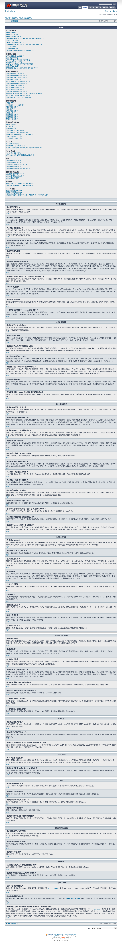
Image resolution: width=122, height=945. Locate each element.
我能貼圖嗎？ (10, 109)
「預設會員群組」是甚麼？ (15, 136)
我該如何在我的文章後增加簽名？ (17, 77)
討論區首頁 (14, 21)
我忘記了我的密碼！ (12, 40)
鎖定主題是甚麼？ (12, 117)
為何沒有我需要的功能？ (14, 193)
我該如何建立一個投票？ (14, 79)
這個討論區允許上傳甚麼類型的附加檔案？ (20, 183)
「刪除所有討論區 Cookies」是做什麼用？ (20, 50)
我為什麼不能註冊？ (12, 48)
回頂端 (7, 213)
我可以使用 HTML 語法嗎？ (15, 105)
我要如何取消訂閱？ (12, 178)
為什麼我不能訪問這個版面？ (16, 85)
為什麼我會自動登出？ (13, 36)
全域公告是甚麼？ (12, 111)
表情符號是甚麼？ (12, 107)
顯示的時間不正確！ (12, 58)
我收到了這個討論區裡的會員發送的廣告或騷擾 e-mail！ (25, 148)
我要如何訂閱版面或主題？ (15, 176)
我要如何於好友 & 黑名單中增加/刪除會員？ (20, 155)
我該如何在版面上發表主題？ (16, 73)
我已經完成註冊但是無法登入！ (16, 42)
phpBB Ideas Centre (72, 898)
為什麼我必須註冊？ (12, 34)
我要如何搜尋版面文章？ (14, 160)
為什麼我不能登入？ (12, 32)
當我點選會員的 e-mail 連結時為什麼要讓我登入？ (23, 68)
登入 (7, 11)
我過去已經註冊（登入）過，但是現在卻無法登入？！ (24, 44)
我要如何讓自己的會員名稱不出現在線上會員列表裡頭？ (25, 38)
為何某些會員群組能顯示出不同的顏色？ (19, 134)
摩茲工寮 (98, 7)
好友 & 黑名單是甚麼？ (13, 153)
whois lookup (96, 909)
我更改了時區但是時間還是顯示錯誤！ (19, 60)
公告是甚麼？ (10, 113)
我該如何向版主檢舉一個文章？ (16, 91)
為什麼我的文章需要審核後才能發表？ (19, 95)
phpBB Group (53, 888)
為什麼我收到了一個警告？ (15, 89)
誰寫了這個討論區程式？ (14, 191)
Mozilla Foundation (65, 939)
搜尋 (115, 11)
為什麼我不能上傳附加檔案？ (16, 87)
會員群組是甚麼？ (12, 128)
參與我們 (105, 7)
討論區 (85, 7)
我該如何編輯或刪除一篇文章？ (16, 75)
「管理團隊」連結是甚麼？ (15, 138)
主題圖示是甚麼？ (12, 119)
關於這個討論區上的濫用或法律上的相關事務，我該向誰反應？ (27, 195)
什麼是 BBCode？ (12, 103)
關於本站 (112, 7)
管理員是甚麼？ (11, 124)
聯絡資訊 (73, 934)
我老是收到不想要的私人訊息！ (16, 146)
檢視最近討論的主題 (25, 18)
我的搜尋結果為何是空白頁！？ (16, 164)
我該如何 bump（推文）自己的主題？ (18, 97)
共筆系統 (91, 7)
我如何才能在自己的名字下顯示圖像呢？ (19, 64)
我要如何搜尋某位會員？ (14, 166)
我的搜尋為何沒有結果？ (14, 162)
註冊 (12, 11)
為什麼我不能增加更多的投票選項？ (18, 81)
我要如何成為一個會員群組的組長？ (18, 132)
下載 (80, 7)
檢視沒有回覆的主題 (11, 18)
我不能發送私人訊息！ (13, 144)
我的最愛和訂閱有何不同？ (15, 174)
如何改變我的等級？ (12, 66)
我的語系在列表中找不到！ (15, 62)
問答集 (108, 11)
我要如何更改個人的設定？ (15, 56)
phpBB (55, 935)
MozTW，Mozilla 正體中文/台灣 (62, 934)
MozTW (22, 5)
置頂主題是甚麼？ (12, 115)
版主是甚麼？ (10, 126)
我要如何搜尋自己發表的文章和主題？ (19, 168)
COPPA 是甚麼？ (11, 46)
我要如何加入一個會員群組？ (16, 130)
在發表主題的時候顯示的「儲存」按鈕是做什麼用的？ (24, 93)
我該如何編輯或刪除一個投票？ (16, 83)
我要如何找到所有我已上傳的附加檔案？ (19, 185)
